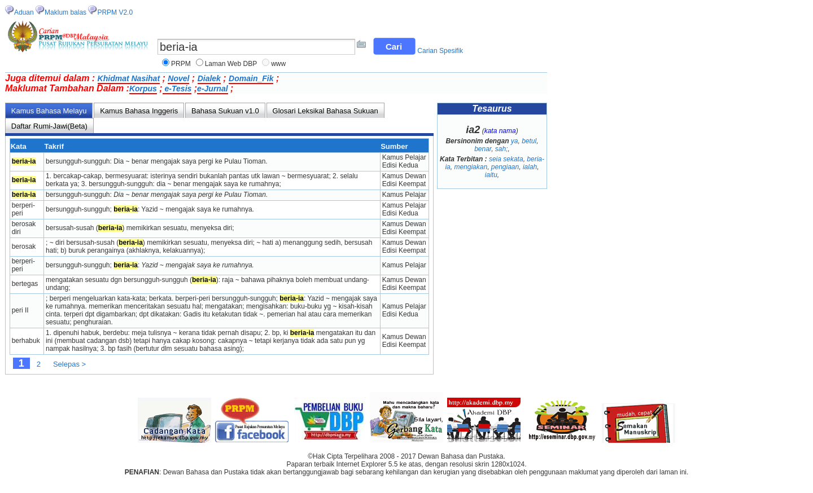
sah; (501, 149)
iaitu (491, 175)
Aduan (24, 12)
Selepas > (69, 364)
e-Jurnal (212, 88)
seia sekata (506, 159)
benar (482, 149)
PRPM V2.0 (115, 12)
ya (514, 141)
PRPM (181, 64)
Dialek (209, 78)
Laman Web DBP (231, 64)
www (278, 64)
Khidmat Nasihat (129, 78)
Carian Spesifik (440, 51)
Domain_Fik (251, 78)
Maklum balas (65, 12)
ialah (530, 167)
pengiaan (505, 167)
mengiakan (470, 167)
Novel (178, 78)
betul (529, 141)
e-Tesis (177, 88)
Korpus (143, 88)
